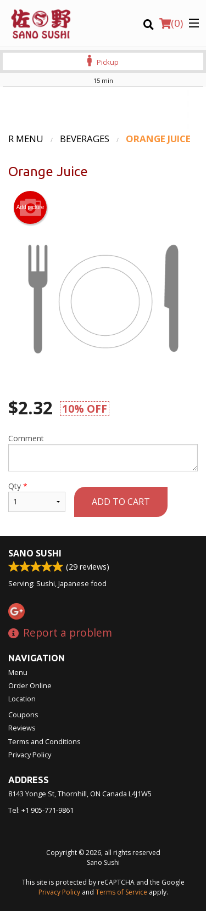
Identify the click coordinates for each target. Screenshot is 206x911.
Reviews (22, 728)
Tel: (41, 810)
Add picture (30, 207)
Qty (36, 496)
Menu (17, 672)
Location (22, 699)
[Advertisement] (103, 108)
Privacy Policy (29, 755)
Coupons (23, 714)
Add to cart (121, 502)
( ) (171, 23)
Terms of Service (121, 892)
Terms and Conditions (44, 741)
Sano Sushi (35, 553)
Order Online (30, 685)
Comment (103, 452)
